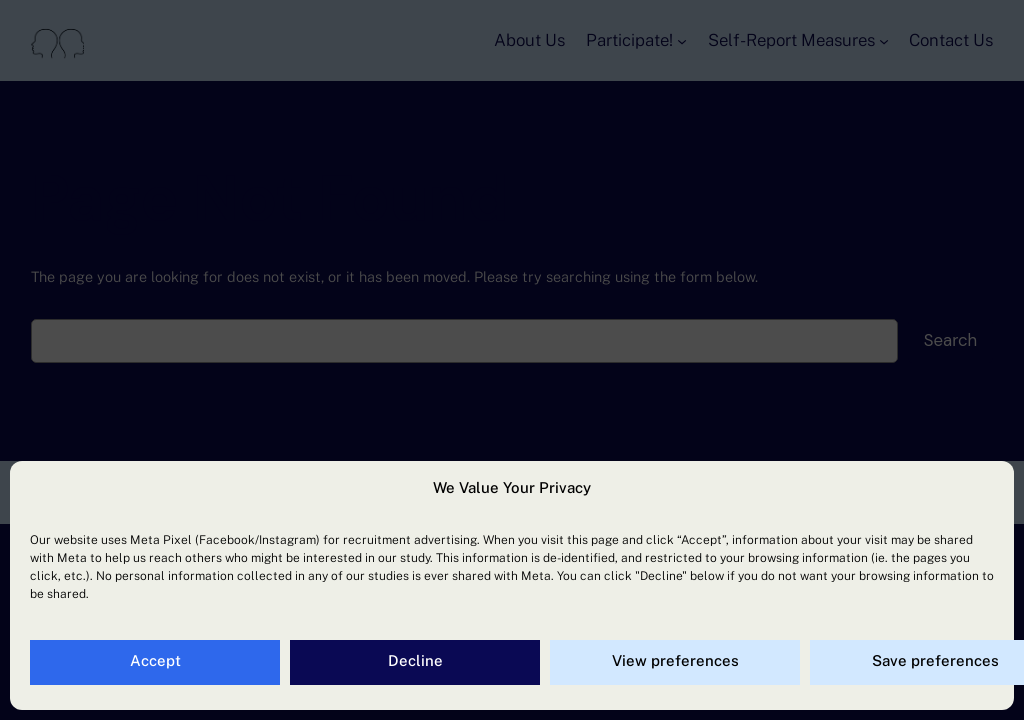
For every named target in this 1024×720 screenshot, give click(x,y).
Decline (415, 660)
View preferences (675, 660)
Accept (155, 660)
